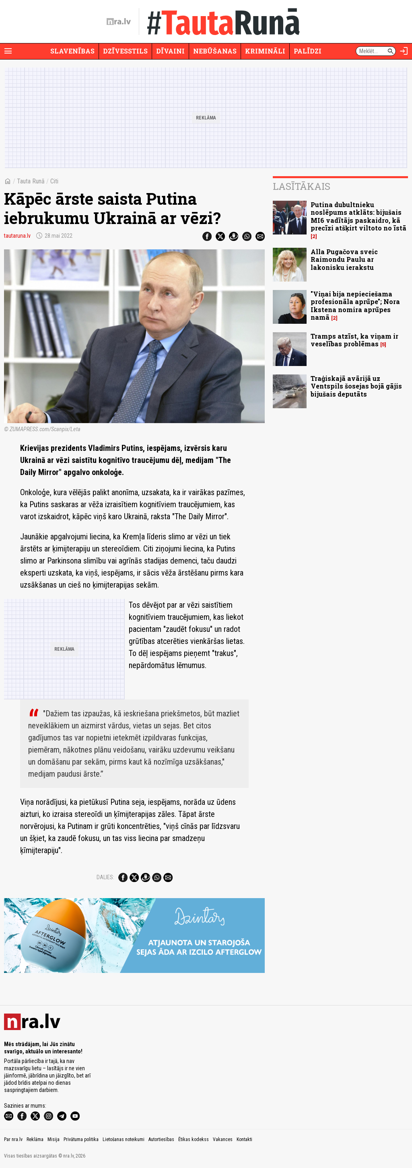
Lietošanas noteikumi (123, 1139)
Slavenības (72, 51)
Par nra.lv (13, 1139)
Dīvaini (170, 51)
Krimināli (265, 51)
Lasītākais (301, 186)
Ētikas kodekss (193, 1139)
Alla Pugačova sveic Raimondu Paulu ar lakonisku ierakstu (344, 259)
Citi (54, 181)
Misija (53, 1139)
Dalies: (105, 877)
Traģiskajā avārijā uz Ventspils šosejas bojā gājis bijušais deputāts (356, 386)
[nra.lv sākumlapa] (119, 21)
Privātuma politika (81, 1139)
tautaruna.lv (17, 235)
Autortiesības (161, 1139)
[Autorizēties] (404, 51)
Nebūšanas (215, 51)
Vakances (223, 1139)
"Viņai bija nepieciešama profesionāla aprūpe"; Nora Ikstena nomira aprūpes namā (355, 305)
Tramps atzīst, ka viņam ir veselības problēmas (354, 340)
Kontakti (244, 1139)
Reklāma (35, 1139)
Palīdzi (307, 51)
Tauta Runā (31, 181)
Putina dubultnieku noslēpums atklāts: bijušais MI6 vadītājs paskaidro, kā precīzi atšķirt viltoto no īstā (358, 216)
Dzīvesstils (125, 51)
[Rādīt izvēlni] (8, 51)
